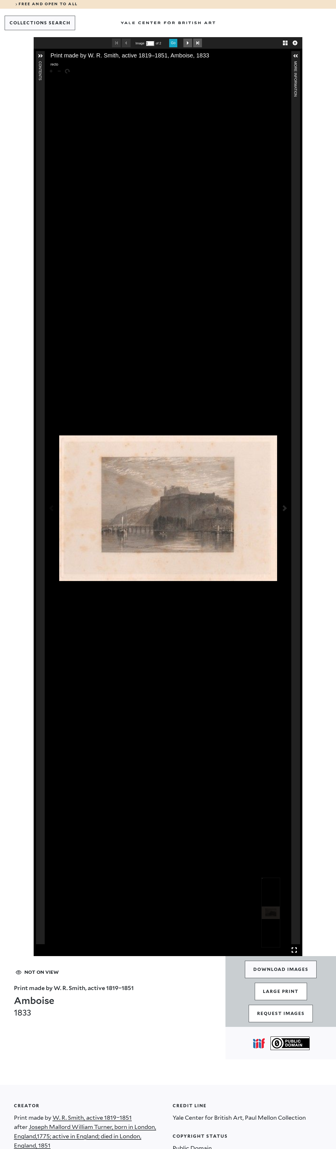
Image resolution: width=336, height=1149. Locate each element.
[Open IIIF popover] (258, 1043)
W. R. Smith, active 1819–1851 (92, 1117)
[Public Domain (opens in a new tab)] (290, 1043)
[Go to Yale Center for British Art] (168, 22)
